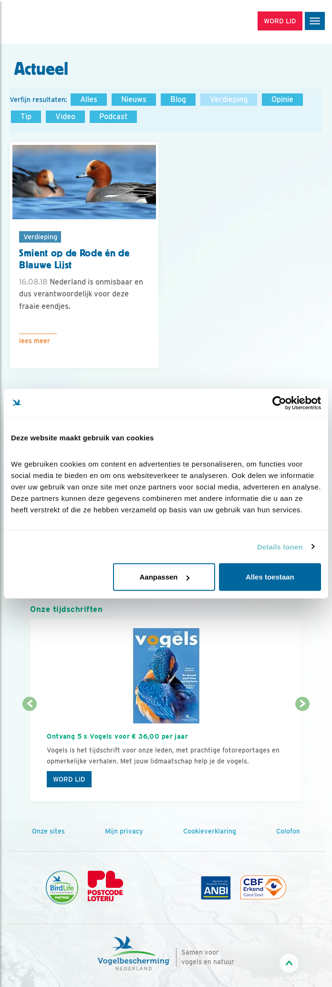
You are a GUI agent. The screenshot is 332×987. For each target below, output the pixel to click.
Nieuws (133, 99)
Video (65, 116)
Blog (178, 99)
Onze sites (48, 831)
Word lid (69, 779)
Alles (88, 99)
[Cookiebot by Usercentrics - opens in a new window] (279, 403)
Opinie (282, 99)
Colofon (288, 831)
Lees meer (34, 341)
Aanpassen (164, 577)
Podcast (113, 116)
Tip (26, 116)
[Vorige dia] (29, 754)
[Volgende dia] (302, 754)
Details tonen (279, 546)
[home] (48, 22)
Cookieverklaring (209, 831)
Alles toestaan (270, 577)
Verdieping (229, 99)
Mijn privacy (124, 831)
